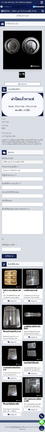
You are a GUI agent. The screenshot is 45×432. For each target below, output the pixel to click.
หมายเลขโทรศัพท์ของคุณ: (10, 192)
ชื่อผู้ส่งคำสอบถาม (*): (9, 175)
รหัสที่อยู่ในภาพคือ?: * (9, 244)
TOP (41, 428)
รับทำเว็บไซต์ (14, 427)
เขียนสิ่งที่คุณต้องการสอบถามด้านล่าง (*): (16, 209)
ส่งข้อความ (9, 256)
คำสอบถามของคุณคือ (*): (10, 166)
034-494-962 (9, 2)
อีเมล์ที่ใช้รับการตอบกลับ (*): (11, 183)
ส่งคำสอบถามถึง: (7, 158)
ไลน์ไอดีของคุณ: (7, 200)
